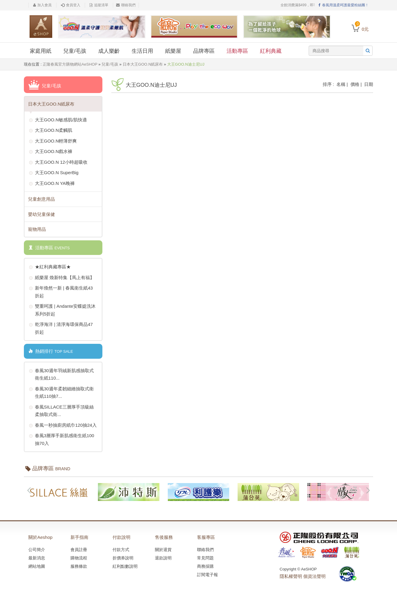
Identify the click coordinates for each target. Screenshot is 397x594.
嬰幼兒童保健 (41, 214)
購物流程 (78, 558)
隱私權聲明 (291, 576)
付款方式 (121, 549)
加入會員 (42, 5)
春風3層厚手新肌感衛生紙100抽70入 (61, 439)
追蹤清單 (99, 5)
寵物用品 (37, 229)
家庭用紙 (40, 51)
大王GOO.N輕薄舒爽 (53, 141)
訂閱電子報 (207, 574)
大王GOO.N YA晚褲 (52, 184)
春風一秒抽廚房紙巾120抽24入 (63, 425)
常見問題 (205, 558)
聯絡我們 (126, 5)
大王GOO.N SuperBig (54, 173)
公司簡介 (36, 549)
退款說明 (163, 558)
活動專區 (237, 51)
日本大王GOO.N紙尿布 (143, 64)
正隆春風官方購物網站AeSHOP (70, 64)
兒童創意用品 (41, 199)
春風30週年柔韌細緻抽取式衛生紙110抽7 (61, 392)
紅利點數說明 (125, 566)
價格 (354, 84)
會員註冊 (78, 549)
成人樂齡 (109, 51)
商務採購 (205, 566)
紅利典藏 (270, 51)
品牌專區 (204, 51)
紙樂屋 (173, 51)
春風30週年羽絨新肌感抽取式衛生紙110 (61, 374)
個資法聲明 (314, 576)
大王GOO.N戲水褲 (50, 152)
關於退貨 (163, 549)
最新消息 (36, 558)
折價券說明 (123, 558)
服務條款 (78, 566)
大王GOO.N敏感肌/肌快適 (58, 120)
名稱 (340, 84)
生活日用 (142, 51)
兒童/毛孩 (74, 51)
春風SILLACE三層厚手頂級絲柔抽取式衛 (61, 410)
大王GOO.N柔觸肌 (50, 130)
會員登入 (70, 5)
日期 (368, 84)
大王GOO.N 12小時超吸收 (58, 162)
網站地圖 (36, 566)
